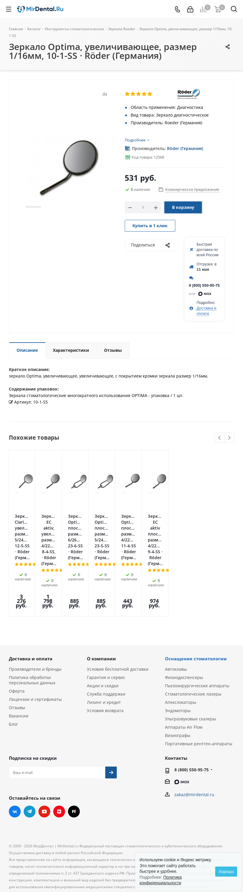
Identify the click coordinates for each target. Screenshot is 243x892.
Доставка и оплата (30, 616)
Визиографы (177, 692)
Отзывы (17, 664)
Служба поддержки (106, 651)
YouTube (44, 769)
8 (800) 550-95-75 (204, 285)
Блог (13, 681)
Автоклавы (176, 626)
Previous (220, 438)
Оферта (17, 648)
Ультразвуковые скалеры (190, 676)
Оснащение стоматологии (196, 616)
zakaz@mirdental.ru (194, 751)
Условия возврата (105, 667)
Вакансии (18, 673)
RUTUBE (74, 769)
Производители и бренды (35, 626)
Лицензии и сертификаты (35, 656)
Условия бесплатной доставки (117, 626)
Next (229, 438)
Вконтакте (15, 769)
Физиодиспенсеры (184, 634)
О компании (101, 616)
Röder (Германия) (185, 148)
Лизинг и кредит (104, 659)
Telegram (29, 769)
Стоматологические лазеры (193, 651)
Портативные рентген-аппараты (198, 701)
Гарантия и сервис (106, 634)
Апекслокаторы (180, 659)
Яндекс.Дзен (59, 769)
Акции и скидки (103, 643)
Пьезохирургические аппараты (197, 643)
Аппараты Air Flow (184, 684)
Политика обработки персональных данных (32, 637)
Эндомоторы (178, 667)
